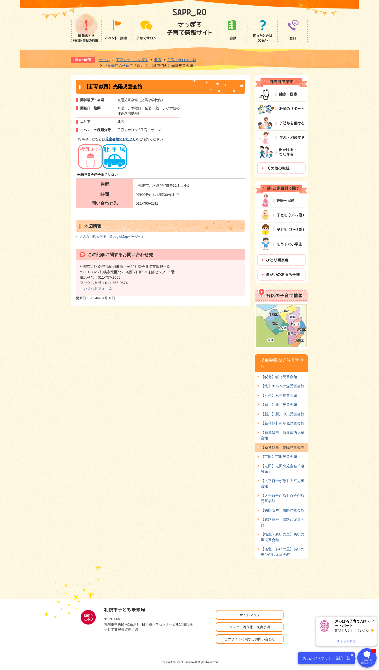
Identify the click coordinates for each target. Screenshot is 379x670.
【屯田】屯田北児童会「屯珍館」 (282, 468)
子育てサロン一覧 (181, 60)
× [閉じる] (373, 620)
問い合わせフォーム (96, 288)
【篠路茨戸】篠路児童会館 (282, 510)
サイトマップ (250, 615)
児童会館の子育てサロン (124, 65)
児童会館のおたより (120, 139)
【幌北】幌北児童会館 (279, 377)
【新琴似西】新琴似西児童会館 (282, 435)
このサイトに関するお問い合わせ (249, 639)
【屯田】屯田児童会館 (279, 456)
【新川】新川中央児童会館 (282, 414)
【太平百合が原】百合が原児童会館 (282, 498)
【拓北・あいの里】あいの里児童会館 (282, 537)
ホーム (104, 60)
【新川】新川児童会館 (279, 404)
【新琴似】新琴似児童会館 (282, 423)
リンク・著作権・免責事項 (249, 627)
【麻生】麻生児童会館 (279, 395)
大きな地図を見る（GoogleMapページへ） (112, 236)
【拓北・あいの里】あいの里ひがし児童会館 (282, 551)
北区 (157, 60)
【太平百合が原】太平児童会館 (282, 483)
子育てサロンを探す (132, 60)
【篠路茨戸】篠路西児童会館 (282, 522)
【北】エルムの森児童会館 (282, 386)
